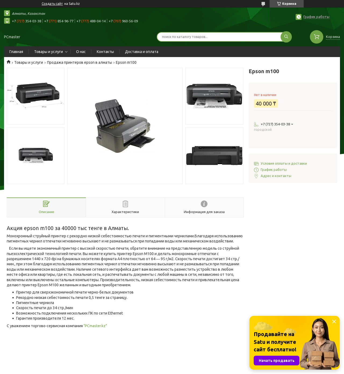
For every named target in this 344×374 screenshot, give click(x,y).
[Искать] (286, 37)
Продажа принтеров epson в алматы (79, 62)
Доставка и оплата (141, 52)
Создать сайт (52, 3)
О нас (81, 52)
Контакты (105, 52)
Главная (16, 52)
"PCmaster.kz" (95, 326)
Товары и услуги (48, 52)
